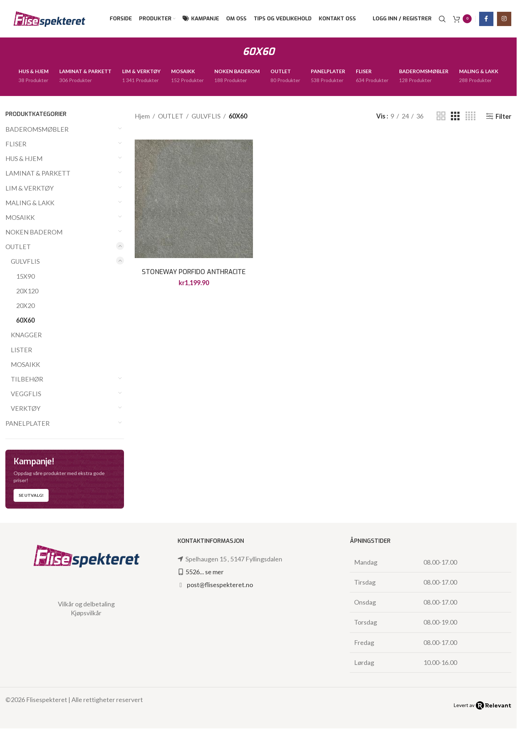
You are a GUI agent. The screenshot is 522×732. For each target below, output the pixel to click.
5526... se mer (204, 572)
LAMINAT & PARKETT (37, 173)
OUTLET (18, 247)
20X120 (27, 291)
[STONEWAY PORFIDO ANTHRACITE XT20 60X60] (194, 199)
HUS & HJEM (24, 158)
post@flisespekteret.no (220, 585)
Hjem (142, 116)
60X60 (25, 320)
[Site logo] (49, 18)
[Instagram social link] (504, 19)
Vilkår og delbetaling (86, 604)
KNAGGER (26, 335)
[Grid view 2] (441, 116)
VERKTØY (25, 408)
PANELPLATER (27, 423)
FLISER (15, 144)
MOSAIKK (20, 217)
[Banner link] (64, 479)
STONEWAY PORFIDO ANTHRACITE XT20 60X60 (193, 276)
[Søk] (442, 19)
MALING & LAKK (29, 203)
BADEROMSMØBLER (37, 129)
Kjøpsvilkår (86, 613)
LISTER (21, 350)
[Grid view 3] (455, 116)
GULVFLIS (25, 261)
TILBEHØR (27, 379)
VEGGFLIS (26, 394)
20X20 (25, 305)
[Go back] (234, 52)
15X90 (25, 276)
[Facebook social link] (486, 19)
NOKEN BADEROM (34, 232)
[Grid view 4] (470, 116)
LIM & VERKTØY (29, 188)
